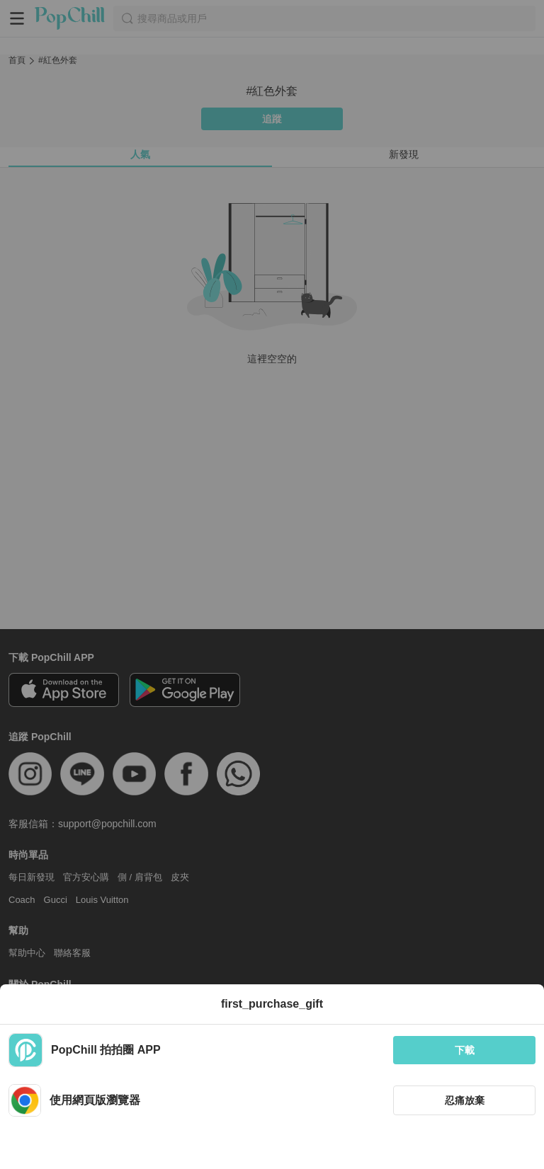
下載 (465, 1050)
